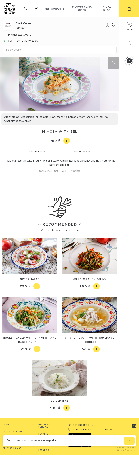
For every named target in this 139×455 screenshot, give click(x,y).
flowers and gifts (82, 8)
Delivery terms (13, 432)
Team (6, 425)
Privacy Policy (12, 448)
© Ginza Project (124, 448)
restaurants (54, 8)
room (82, 116)
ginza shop (107, 8)
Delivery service (44, 426)
